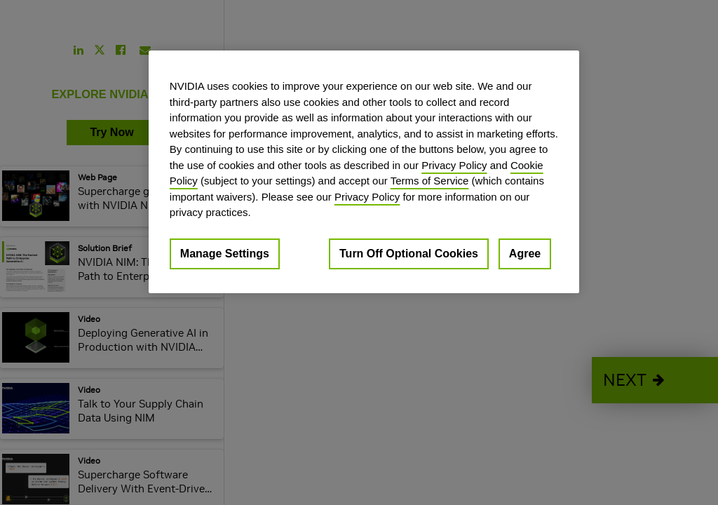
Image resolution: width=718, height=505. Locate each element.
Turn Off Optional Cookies (408, 254)
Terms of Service (430, 181)
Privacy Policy (454, 165)
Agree (525, 254)
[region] (364, 171)
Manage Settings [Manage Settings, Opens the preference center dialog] (224, 254)
